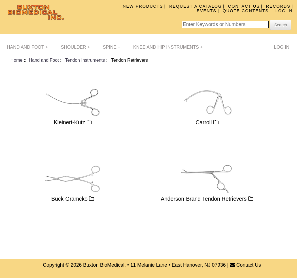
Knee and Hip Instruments (168, 47)
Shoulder (75, 47)
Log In (284, 10)
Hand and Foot (27, 47)
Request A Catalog (195, 6)
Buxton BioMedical (103, 265)
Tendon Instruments (85, 60)
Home (16, 60)
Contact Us (244, 6)
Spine (111, 47)
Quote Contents (246, 10)
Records (278, 6)
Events (207, 10)
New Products (143, 6)
